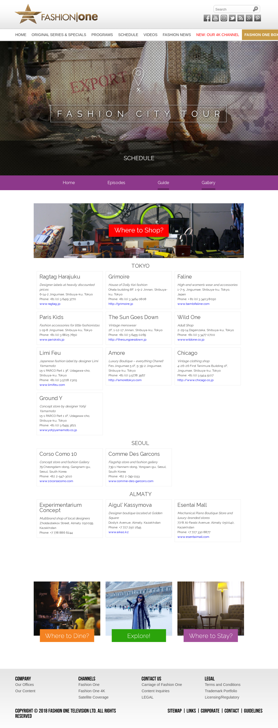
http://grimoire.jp (120, 304)
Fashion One (89, 684)
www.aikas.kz (118, 532)
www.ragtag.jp (49, 304)
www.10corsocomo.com (56, 481)
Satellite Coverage (93, 697)
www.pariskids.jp (51, 339)
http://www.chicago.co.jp (195, 380)
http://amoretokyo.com (125, 380)
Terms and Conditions (222, 684)
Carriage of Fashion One (162, 684)
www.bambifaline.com (193, 304)
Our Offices (24, 684)
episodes (116, 182)
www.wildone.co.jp (190, 339)
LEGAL (147, 697)
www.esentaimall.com (193, 537)
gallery (208, 182)
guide (163, 182)
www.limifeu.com (52, 385)
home (69, 182)
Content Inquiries (156, 691)
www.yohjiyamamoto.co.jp (58, 430)
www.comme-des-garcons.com (130, 481)
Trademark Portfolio (221, 691)
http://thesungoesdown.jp (127, 339)
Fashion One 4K (91, 691)
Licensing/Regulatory (222, 697)
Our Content (25, 691)
